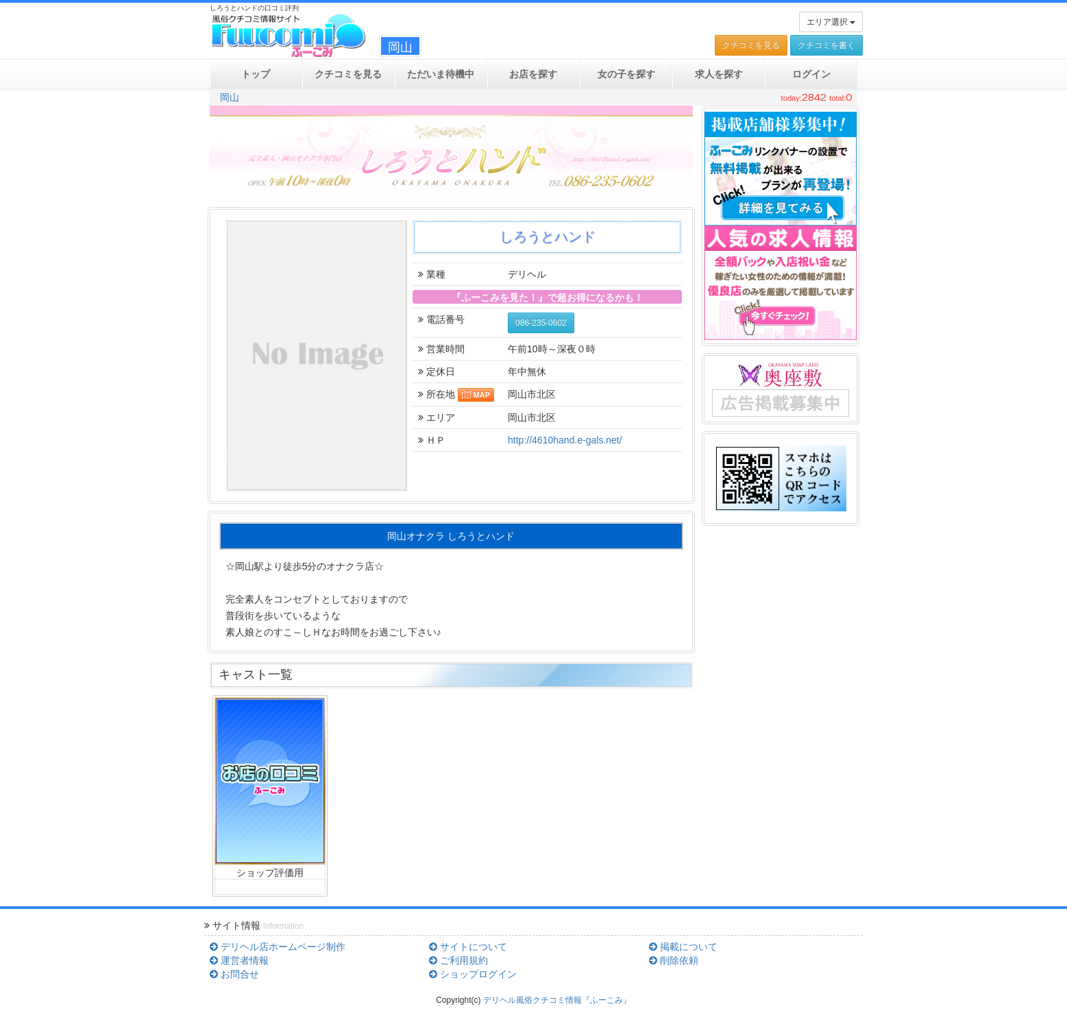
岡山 (229, 97)
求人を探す (719, 74)
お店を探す (533, 74)
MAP (476, 395)
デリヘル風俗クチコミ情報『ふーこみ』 (557, 1000)
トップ (255, 74)
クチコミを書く (826, 45)
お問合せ (234, 974)
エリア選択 (831, 22)
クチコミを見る (751, 45)
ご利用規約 (458, 960)
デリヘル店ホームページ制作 (277, 946)
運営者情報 (239, 960)
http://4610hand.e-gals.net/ (565, 440)
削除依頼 (673, 960)
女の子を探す (626, 74)
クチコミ (348, 74)
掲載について (683, 946)
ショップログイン (473, 974)
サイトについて (468, 946)
